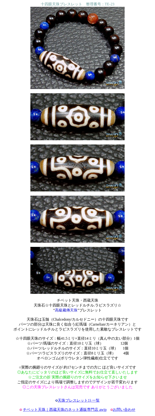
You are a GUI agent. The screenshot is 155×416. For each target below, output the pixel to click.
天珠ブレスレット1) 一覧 (78, 400)
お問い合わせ (124, 410)
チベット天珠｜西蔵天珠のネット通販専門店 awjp (64, 410)
